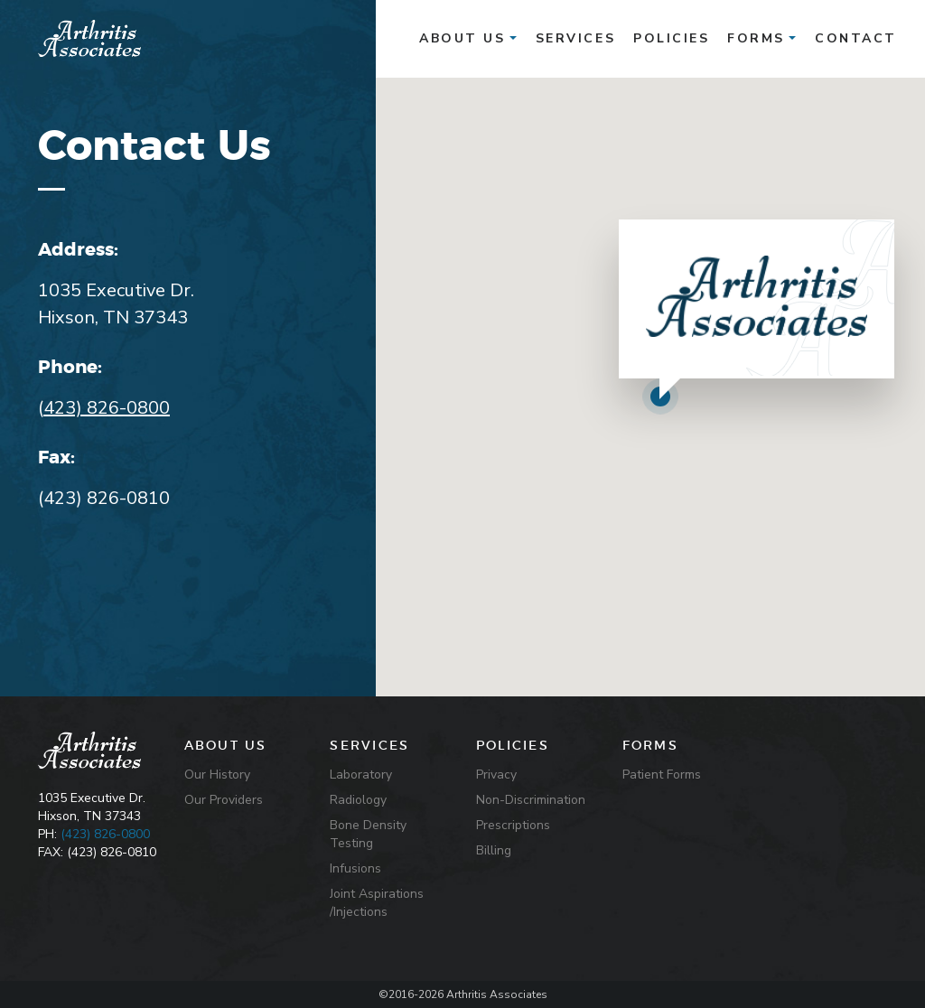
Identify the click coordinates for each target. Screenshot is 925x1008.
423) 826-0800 (106, 408)
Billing (493, 850)
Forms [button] (761, 38)
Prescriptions (513, 825)
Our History (217, 774)
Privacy (496, 774)
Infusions (355, 868)
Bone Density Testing (368, 834)
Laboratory (361, 774)
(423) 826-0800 (105, 834)
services (575, 38)
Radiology (358, 799)
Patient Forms (661, 774)
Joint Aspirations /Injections (377, 902)
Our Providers (223, 799)
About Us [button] (468, 38)
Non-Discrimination (530, 799)
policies (671, 38)
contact (856, 38)
